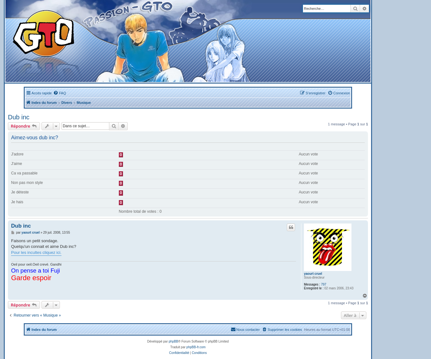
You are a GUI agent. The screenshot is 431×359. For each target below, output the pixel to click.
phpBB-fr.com (196, 347)
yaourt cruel (313, 273)
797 (323, 284)
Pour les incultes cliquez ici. (36, 252)
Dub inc (18, 117)
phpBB (173, 341)
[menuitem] (59, 93)
